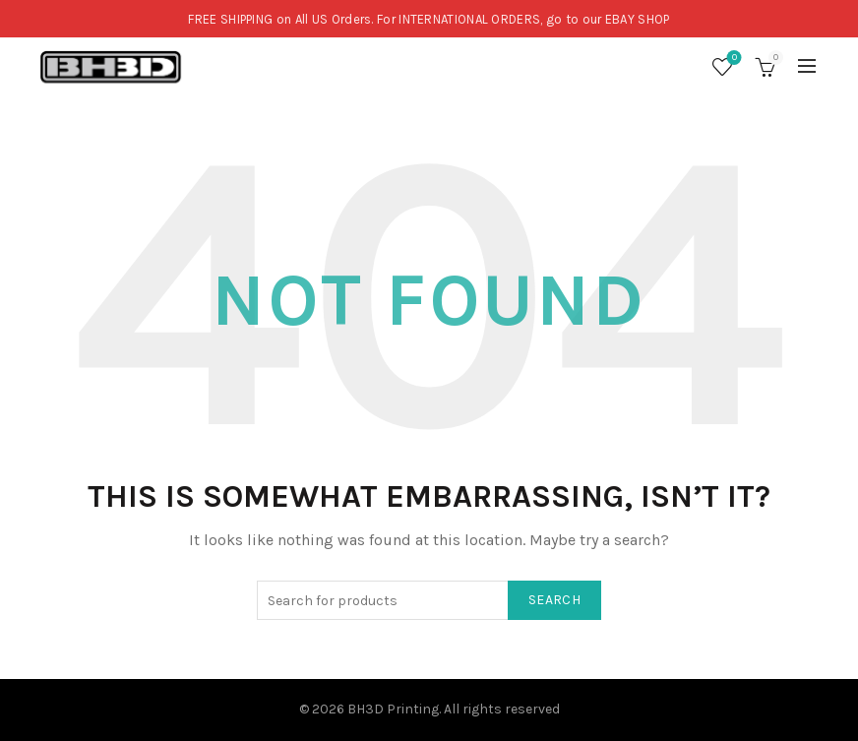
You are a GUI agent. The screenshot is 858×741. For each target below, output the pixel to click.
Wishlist (732, 58)
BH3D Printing (393, 709)
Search (554, 599)
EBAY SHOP (637, 19)
